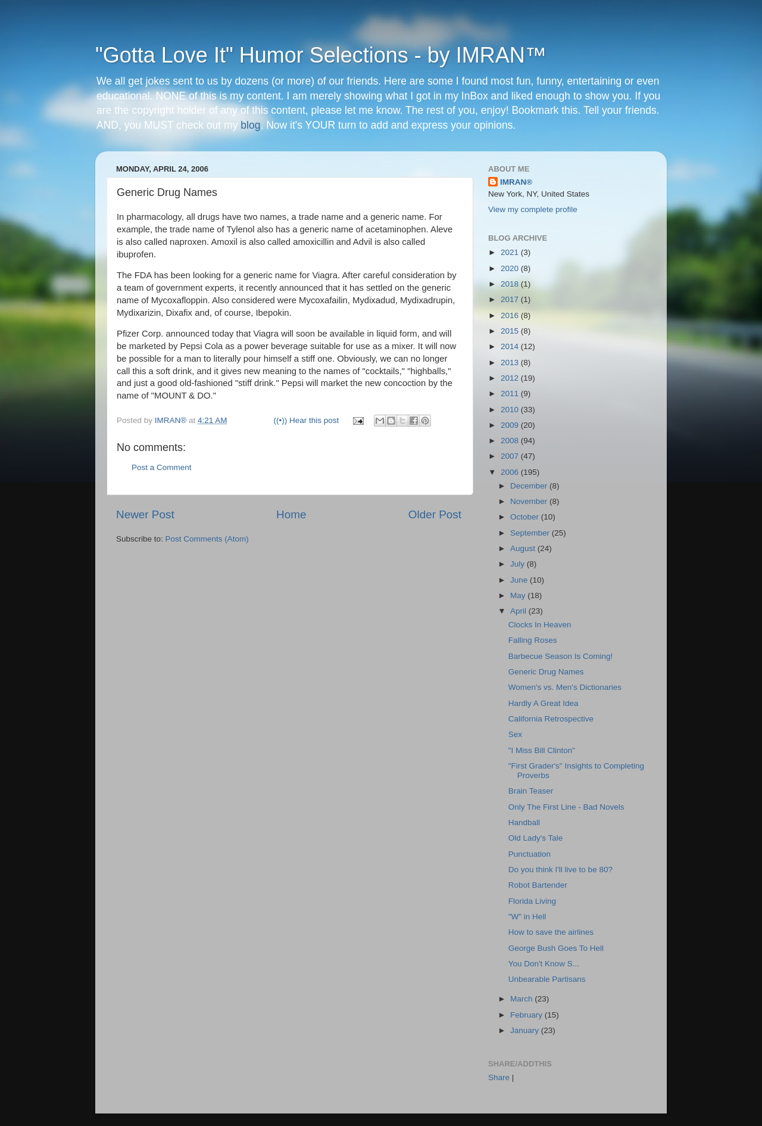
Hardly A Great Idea (543, 703)
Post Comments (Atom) (207, 538)
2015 (511, 330)
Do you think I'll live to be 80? (560, 869)
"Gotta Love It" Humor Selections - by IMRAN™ (320, 55)
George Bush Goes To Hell (556, 948)
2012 (511, 378)
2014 (511, 346)
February (527, 1014)
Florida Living (532, 901)
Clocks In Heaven (540, 624)
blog (250, 125)
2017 (511, 299)
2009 (511, 425)
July (518, 563)
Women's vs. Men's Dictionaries (565, 687)
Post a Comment (162, 467)
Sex (515, 734)
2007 (511, 456)
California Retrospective (551, 718)
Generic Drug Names (546, 671)
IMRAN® (516, 182)
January (525, 1030)
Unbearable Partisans (547, 979)
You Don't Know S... (543, 963)
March (522, 998)
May (518, 595)
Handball (524, 822)
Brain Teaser (531, 790)
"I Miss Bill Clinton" (541, 750)
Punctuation (529, 854)
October (525, 516)
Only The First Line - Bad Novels (566, 806)
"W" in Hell (527, 916)
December (529, 485)
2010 (511, 409)
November (529, 501)
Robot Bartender (537, 885)
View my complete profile (532, 209)
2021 (511, 252)
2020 (511, 268)
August (524, 548)
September (531, 532)
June (520, 580)
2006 (511, 472)
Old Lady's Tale (535, 837)
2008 (511, 440)
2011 (511, 393)
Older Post (434, 514)
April (519, 610)
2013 (511, 362)
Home (291, 514)
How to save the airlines (551, 932)
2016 (511, 315)
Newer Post (145, 514)
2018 (511, 283)
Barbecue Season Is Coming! (560, 656)
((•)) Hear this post (306, 420)
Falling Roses (532, 640)
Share (499, 1077)
